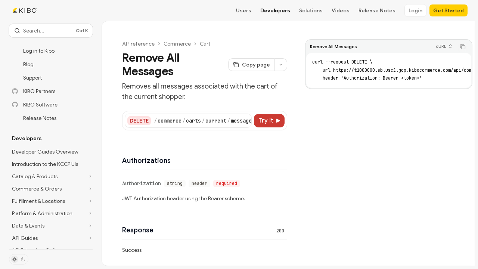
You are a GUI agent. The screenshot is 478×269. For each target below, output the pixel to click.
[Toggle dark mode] (18, 259)
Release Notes (376, 10)
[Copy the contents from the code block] (463, 47)
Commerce (177, 43)
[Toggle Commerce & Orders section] (51, 189)
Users (243, 10)
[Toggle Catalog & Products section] (51, 176)
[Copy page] (251, 64)
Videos (341, 10)
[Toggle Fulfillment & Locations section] (51, 201)
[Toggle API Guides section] (51, 238)
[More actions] (280, 64)
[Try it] (269, 120)
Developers (275, 10)
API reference (138, 43)
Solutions (311, 10)
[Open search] (51, 30)
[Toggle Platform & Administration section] (51, 213)
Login (415, 10)
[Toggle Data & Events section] (51, 226)
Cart (205, 43)
